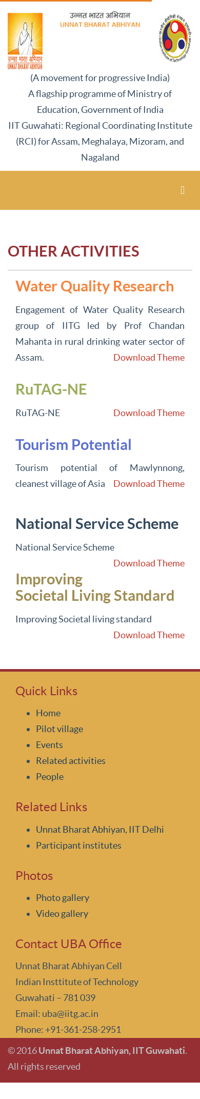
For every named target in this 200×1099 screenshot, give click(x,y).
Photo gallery (62, 897)
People (50, 776)
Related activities (71, 760)
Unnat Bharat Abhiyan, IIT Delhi (100, 829)
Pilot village (59, 728)
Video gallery (62, 913)
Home (48, 713)
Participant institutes (79, 845)
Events (49, 744)
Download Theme (149, 357)
